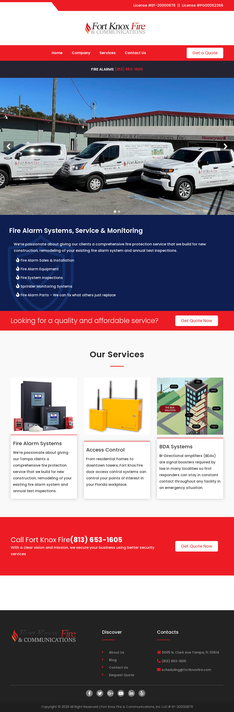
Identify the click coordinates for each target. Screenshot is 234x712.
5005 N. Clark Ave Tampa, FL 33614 (190, 652)
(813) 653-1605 (129, 69)
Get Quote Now (196, 320)
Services (108, 52)
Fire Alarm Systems (37, 443)
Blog (113, 660)
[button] (8, 146)
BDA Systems (176, 446)
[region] (117, 146)
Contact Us (135, 52)
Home (57, 52)
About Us (116, 652)
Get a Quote (205, 53)
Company (81, 52)
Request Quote (121, 675)
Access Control (105, 449)
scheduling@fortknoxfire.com (186, 669)
